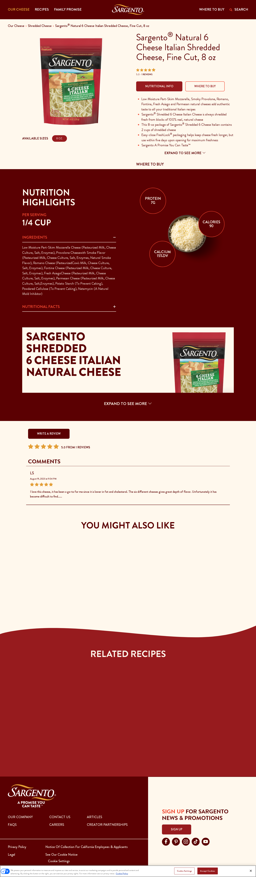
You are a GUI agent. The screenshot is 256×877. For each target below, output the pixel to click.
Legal (11, 854)
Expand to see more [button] (185, 153)
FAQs (12, 824)
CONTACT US (59, 817)
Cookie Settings (184, 870)
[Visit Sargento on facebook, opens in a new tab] (166, 841)
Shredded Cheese (40, 25)
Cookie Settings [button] (59, 861)
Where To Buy (205, 86)
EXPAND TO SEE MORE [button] (128, 403)
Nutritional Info (159, 86)
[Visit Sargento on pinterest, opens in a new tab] (176, 841)
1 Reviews (147, 74)
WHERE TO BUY (211, 9)
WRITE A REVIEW (49, 434)
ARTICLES (94, 817)
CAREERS (56, 824)
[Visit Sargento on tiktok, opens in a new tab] (196, 841)
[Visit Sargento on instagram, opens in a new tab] (186, 841)
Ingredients (34, 237)
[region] (128, 871)
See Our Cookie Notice (61, 854)
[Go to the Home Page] (128, 10)
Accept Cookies (207, 870)
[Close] (250, 870)
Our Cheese (16, 25)
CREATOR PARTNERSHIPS (107, 824)
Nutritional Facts (41, 306)
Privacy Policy (17, 846)
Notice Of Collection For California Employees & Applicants (86, 846)
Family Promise (68, 9)
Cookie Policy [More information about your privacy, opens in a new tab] (122, 873)
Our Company (20, 817)
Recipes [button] (42, 9)
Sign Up (176, 829)
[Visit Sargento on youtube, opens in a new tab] (206, 841)
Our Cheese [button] (19, 9)
